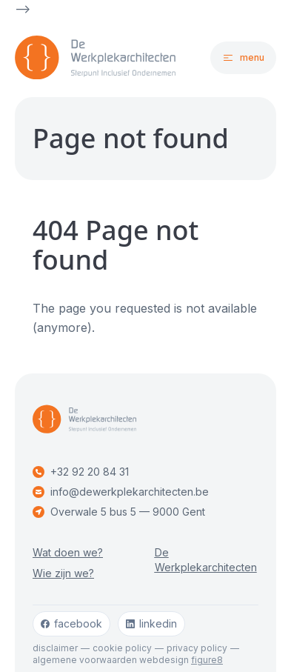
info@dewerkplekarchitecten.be (121, 491)
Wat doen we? (68, 552)
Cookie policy (122, 647)
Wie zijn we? (63, 573)
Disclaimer (55, 647)
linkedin (151, 623)
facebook (71, 623)
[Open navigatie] (243, 57)
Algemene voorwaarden (85, 659)
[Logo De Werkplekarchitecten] (80, 57)
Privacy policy (197, 647)
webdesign (181, 659)
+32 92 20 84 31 (81, 471)
